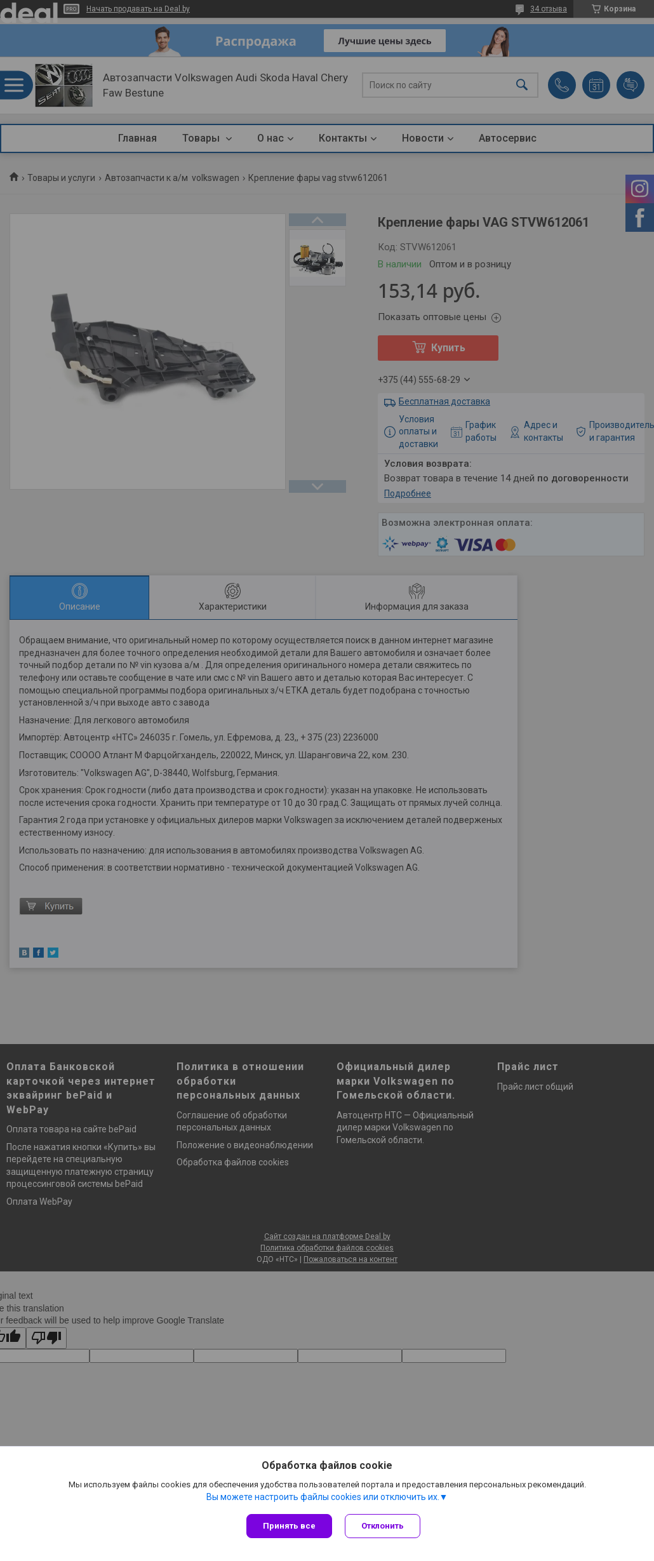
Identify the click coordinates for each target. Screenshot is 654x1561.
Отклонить (382, 1526)
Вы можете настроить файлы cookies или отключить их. (322, 1497)
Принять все (289, 1526)
